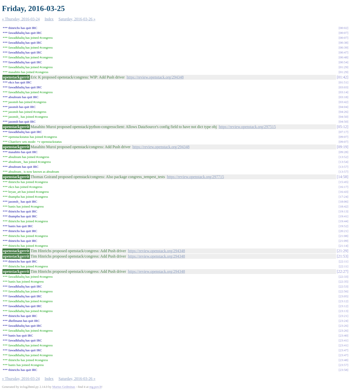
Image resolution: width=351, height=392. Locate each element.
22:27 (342, 271)
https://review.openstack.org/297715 (195, 177)
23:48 (343, 360)
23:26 (343, 325)
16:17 (343, 187)
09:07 (343, 137)
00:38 (343, 42)
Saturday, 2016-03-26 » (76, 19)
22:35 (343, 281)
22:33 (343, 276)
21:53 (342, 256)
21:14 (343, 246)
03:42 (343, 102)
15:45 (343, 182)
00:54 (343, 62)
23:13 (343, 311)
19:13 (343, 211)
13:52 (343, 157)
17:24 (343, 196)
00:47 (343, 52)
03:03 (343, 87)
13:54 (343, 162)
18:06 (343, 201)
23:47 (343, 350)
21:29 (342, 251)
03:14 (343, 92)
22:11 (343, 261)
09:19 (342, 147)
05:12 (342, 127)
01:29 (343, 67)
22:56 (343, 291)
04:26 (343, 112)
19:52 (343, 226)
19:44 (343, 221)
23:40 (343, 335)
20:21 (343, 231)
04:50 (343, 116)
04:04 (343, 107)
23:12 (343, 301)
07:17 (343, 132)
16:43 (343, 192)
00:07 (343, 33)
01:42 (342, 77)
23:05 (343, 296)
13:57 (343, 167)
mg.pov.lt (95, 387)
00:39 (343, 47)
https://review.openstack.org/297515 (247, 127)
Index (49, 19)
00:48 (343, 57)
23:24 (343, 321)
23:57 (343, 365)
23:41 (343, 340)
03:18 (343, 97)
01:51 (343, 82)
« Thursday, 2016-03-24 (21, 19)
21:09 (343, 241)
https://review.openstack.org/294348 (155, 77)
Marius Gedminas (63, 387)
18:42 (343, 206)
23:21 (343, 316)
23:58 (343, 370)
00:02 (343, 28)
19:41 (343, 216)
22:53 (343, 286)
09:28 (343, 152)
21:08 (343, 236)
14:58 (342, 177)
